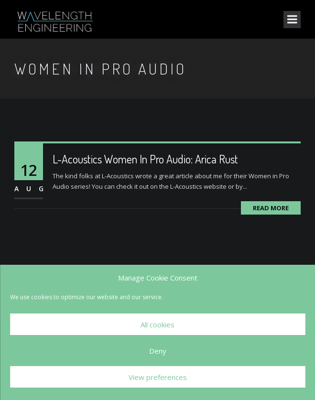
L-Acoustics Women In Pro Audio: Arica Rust (145, 158)
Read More (271, 208)
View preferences (158, 377)
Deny (157, 351)
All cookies (157, 324)
